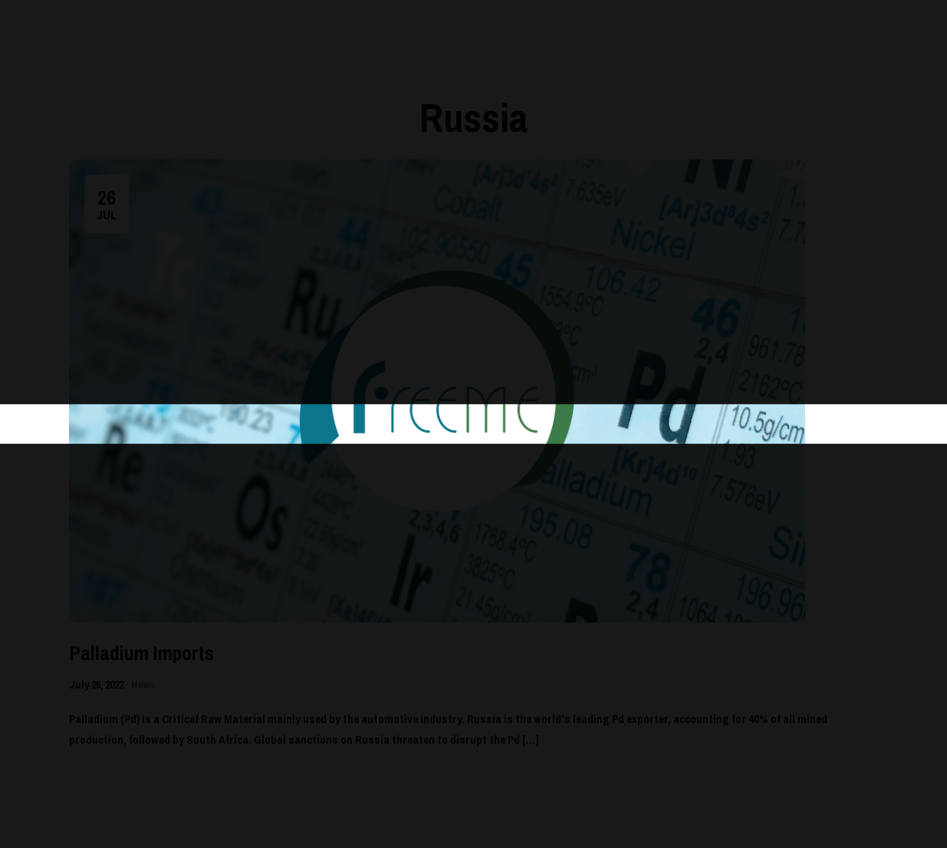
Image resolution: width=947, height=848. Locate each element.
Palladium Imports (141, 652)
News (143, 685)
